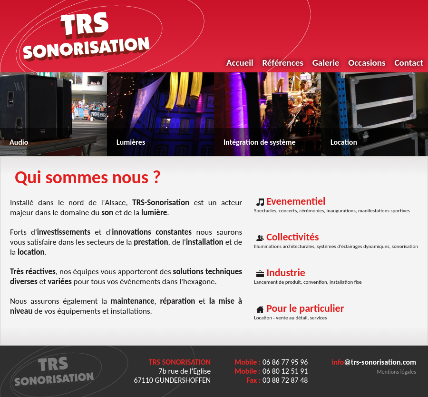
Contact (408, 62)
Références (282, 62)
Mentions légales (396, 371)
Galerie (326, 62)
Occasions (366, 62)
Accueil (239, 62)
